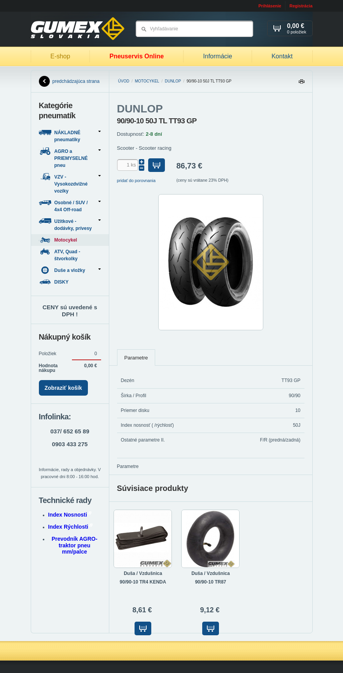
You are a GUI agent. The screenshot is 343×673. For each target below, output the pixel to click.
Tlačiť (301, 83)
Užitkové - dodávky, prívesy (70, 224)
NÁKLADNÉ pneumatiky (70, 135)
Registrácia (300, 6)
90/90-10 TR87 (210, 582)
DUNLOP (173, 81)
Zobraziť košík (63, 388)
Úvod (124, 81)
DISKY (54, 282)
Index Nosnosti (69, 515)
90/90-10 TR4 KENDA (143, 582)
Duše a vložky (70, 270)
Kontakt (281, 56)
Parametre (136, 358)
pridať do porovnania (136, 180)
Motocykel (147, 81)
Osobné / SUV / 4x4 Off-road (70, 205)
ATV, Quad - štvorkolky (59, 254)
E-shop (60, 56)
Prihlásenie (269, 6)
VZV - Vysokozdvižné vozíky (70, 183)
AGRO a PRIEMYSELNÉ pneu (70, 157)
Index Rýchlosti (70, 527)
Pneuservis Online (136, 56)
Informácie (217, 56)
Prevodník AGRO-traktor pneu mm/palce (75, 545)
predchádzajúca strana (69, 81)
